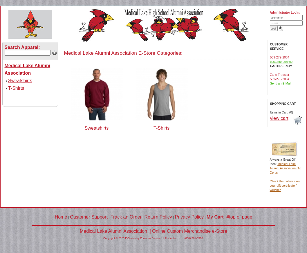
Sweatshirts (20, 80)
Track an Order (126, 216)
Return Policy (158, 216)
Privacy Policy (189, 216)
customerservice (281, 61)
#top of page (239, 216)
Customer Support (89, 216)
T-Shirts (16, 88)
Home (61, 216)
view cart (279, 118)
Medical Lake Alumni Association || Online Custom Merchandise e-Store (153, 231)
